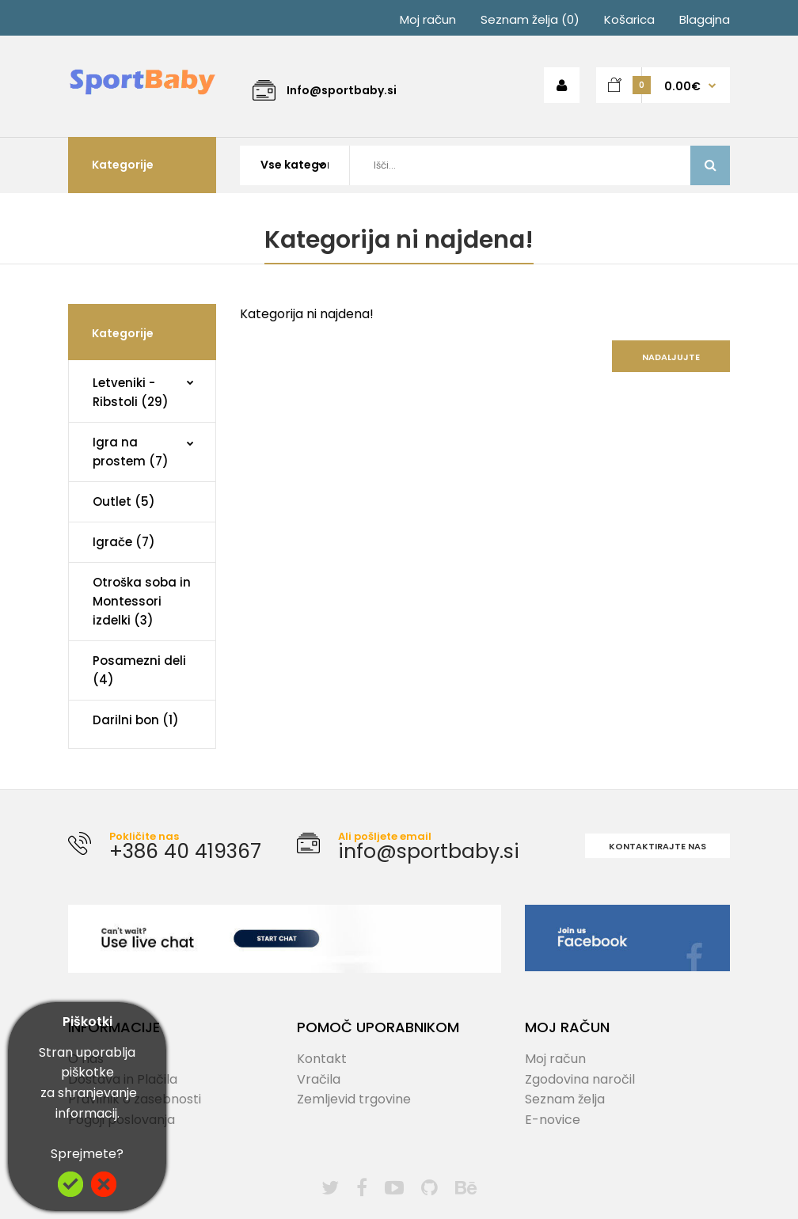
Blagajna (704, 19)
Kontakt (322, 1059)
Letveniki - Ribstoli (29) (131, 392)
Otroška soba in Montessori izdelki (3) (142, 601)
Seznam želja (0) (530, 19)
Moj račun (428, 19)
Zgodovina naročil (580, 1079)
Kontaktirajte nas (657, 846)
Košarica (629, 19)
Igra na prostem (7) (131, 451)
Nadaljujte (671, 357)
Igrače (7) (124, 542)
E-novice (552, 1120)
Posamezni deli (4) (139, 670)
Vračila (318, 1079)
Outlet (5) (124, 501)
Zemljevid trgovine (354, 1099)
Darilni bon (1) (136, 720)
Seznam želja (565, 1099)
